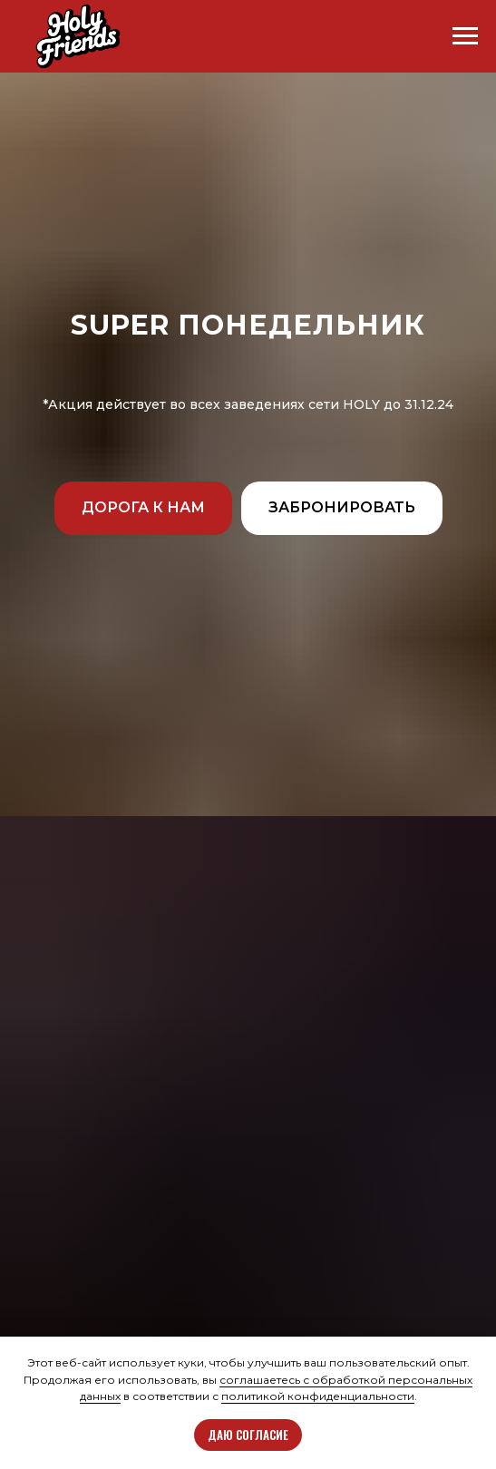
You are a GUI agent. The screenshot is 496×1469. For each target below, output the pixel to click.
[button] (143, 509)
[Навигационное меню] (465, 36)
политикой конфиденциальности (317, 1396)
